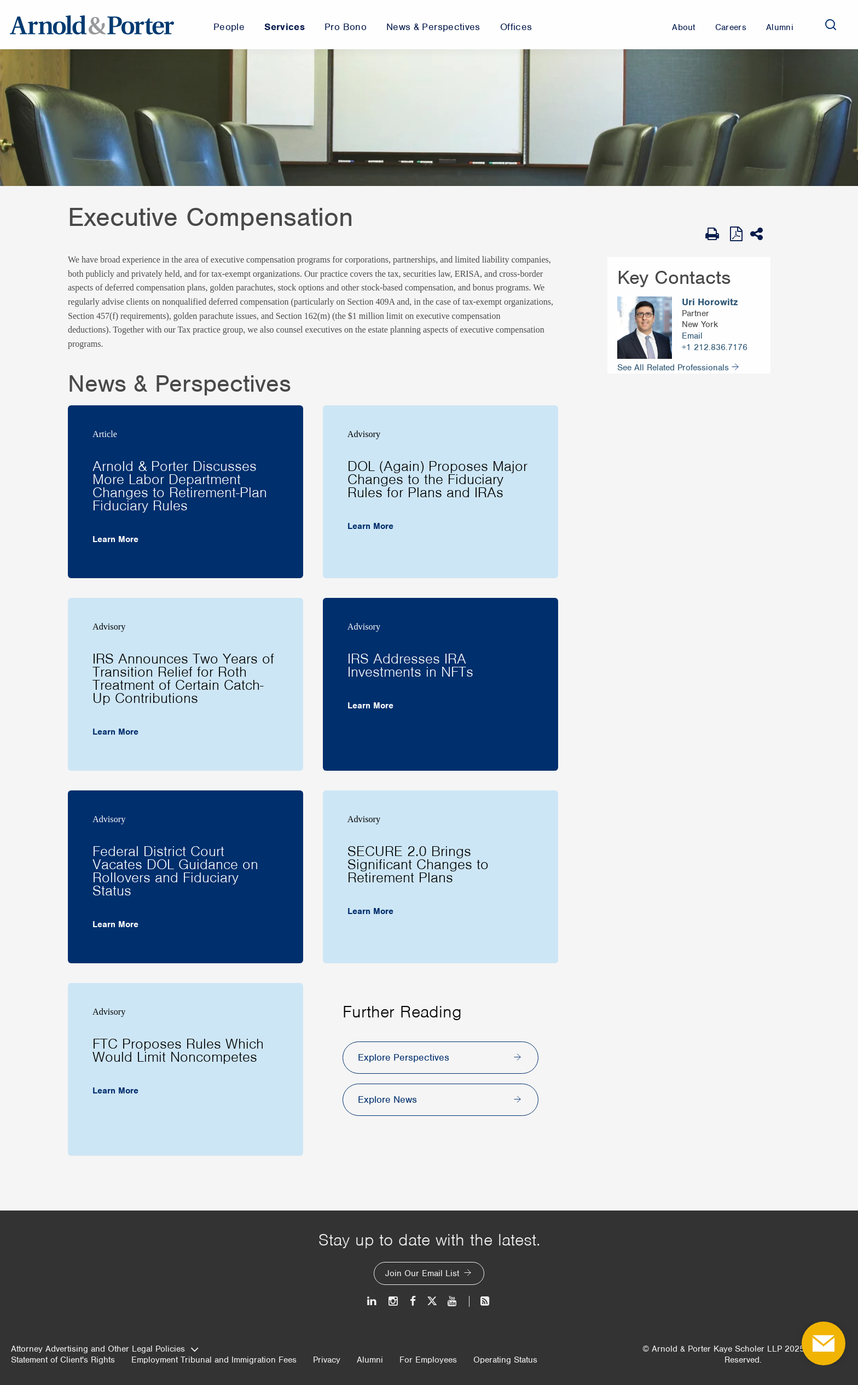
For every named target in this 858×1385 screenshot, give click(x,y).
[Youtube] (453, 1301)
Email (692, 335)
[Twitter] (432, 1301)
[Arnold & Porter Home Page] (92, 24)
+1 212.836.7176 (714, 347)
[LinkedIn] (372, 1301)
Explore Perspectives (403, 1057)
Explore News (387, 1099)
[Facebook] (413, 1301)
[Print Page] (714, 234)
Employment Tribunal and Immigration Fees (214, 1359)
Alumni (370, 1359)
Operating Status (505, 1359)
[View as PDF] (737, 234)
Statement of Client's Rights (63, 1359)
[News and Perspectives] (480, 1301)
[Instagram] (394, 1301)
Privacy (326, 1359)
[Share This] (760, 234)
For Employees (428, 1359)
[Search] (830, 24)
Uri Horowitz (710, 302)
